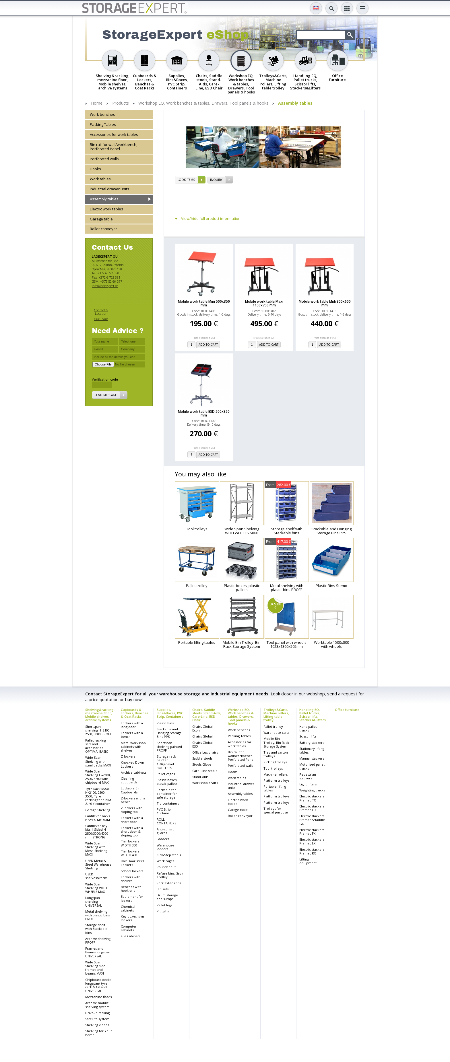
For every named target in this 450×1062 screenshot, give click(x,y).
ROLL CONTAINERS (166, 821)
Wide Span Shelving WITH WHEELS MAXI (96, 888)
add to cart (208, 345)
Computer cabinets (129, 928)
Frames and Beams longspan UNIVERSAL (97, 952)
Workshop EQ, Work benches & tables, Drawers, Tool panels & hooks (203, 103)
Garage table (101, 219)
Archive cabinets (133, 772)
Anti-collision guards (166, 831)
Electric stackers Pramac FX (311, 832)
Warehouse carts (276, 732)
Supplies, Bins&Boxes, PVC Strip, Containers (170, 713)
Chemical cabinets (128, 908)
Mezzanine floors (98, 997)
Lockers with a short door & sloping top (132, 831)
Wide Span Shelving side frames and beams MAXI (95, 968)
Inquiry (216, 180)
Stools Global (202, 764)
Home (96, 103)
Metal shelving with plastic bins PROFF (97, 915)
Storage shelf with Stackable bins (96, 928)
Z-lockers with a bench (133, 800)
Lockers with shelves (130, 879)
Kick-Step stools (169, 855)
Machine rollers (275, 774)
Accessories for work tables (114, 134)
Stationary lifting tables (311, 750)
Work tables (100, 178)
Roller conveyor (103, 228)
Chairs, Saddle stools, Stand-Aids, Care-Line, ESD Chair (206, 714)
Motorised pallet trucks (312, 766)
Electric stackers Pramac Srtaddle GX (312, 820)
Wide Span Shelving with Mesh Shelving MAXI (96, 849)
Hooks (95, 168)
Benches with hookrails (131, 889)
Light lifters (308, 784)
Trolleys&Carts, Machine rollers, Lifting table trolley (276, 714)
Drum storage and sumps (167, 897)
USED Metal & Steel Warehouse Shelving (98, 864)
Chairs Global (202, 736)
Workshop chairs (205, 783)
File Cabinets (130, 936)
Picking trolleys (275, 762)
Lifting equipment (308, 861)
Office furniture (347, 709)
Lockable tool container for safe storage (167, 793)
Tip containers (168, 803)
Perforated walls (104, 158)
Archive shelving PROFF (97, 940)
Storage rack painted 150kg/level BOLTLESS (166, 762)
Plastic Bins (165, 723)
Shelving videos (97, 1025)
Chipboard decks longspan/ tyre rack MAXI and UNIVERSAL (98, 985)
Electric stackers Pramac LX (311, 841)
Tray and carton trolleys (275, 754)
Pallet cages (166, 774)
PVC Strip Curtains (164, 811)
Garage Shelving (97, 810)
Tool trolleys (273, 768)
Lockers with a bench (132, 735)
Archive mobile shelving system (97, 1005)
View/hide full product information (210, 218)
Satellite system (97, 1019)
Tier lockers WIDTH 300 (130, 843)
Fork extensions (169, 883)
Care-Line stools (204, 770)
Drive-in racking (97, 1013)
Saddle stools (202, 758)
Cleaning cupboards (129, 780)
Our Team (101, 319)
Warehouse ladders (165, 847)
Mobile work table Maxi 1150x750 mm (264, 303)
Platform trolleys (276, 780)
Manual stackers (311, 758)
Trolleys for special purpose (275, 810)
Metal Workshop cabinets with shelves (133, 746)
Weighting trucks (312, 790)
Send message (105, 395)
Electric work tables (106, 209)
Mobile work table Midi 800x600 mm (325, 303)
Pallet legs (164, 905)
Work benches (102, 114)
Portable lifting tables (274, 788)
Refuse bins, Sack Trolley (170, 875)
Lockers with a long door (132, 725)
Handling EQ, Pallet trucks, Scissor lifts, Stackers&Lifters (312, 714)
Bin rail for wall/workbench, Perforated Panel (113, 146)
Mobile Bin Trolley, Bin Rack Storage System (276, 742)
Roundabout (166, 867)
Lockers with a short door (132, 819)
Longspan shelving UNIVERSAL (93, 901)
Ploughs (163, 911)
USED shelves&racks (96, 876)
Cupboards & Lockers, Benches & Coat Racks (134, 713)
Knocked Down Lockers (132, 764)
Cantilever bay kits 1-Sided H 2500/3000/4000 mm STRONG (96, 831)
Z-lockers (128, 756)
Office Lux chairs (205, 752)
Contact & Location (101, 312)
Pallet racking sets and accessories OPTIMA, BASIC (96, 746)
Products (120, 103)
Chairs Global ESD (202, 744)
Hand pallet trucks (308, 728)
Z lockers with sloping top (131, 810)
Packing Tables (103, 124)
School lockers (132, 871)
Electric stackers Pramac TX (311, 798)
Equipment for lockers (132, 898)
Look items (186, 180)
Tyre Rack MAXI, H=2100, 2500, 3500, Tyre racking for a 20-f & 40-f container (98, 796)
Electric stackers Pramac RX (311, 851)
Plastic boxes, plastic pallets (167, 782)
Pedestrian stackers (307, 776)
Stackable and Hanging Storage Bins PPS (169, 733)
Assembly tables (295, 103)
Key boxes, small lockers (133, 918)
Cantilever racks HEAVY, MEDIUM (97, 818)
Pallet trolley (273, 726)
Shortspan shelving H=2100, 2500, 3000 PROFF (98, 730)
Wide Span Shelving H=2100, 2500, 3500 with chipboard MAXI (98, 777)
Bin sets (162, 889)
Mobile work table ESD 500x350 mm (204, 413)
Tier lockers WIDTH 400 (130, 853)
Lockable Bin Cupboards (130, 790)
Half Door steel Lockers (132, 863)
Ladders (163, 839)
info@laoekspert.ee (105, 285)
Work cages (165, 861)
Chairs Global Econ (202, 728)
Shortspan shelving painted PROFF (169, 746)
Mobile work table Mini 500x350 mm (204, 303)
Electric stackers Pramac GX (311, 808)
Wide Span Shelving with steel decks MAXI (98, 761)
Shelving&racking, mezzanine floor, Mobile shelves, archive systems (100, 714)
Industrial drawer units (109, 188)
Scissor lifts (307, 736)
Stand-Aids (200, 777)
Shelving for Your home (98, 1033)
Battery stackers (311, 742)
